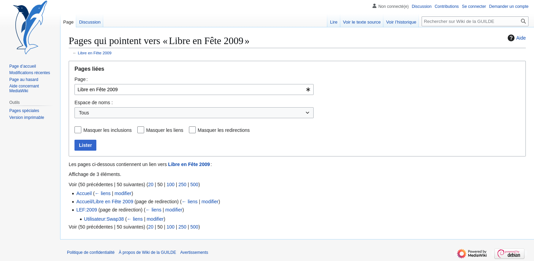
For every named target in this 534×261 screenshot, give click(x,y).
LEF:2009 (86, 209)
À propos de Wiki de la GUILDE (147, 252)
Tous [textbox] (84, 112)
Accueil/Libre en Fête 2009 (104, 201)
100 (170, 184)
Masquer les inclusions (107, 130)
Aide (516, 38)
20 (150, 184)
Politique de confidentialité (90, 252)
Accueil (84, 193)
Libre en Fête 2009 (95, 53)
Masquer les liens (164, 130)
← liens (103, 193)
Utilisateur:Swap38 (104, 219)
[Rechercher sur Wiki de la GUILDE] (475, 21)
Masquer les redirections (224, 130)
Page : (81, 79)
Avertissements (194, 252)
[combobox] (194, 89)
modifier (123, 193)
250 (182, 184)
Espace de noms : (93, 102)
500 (194, 184)
